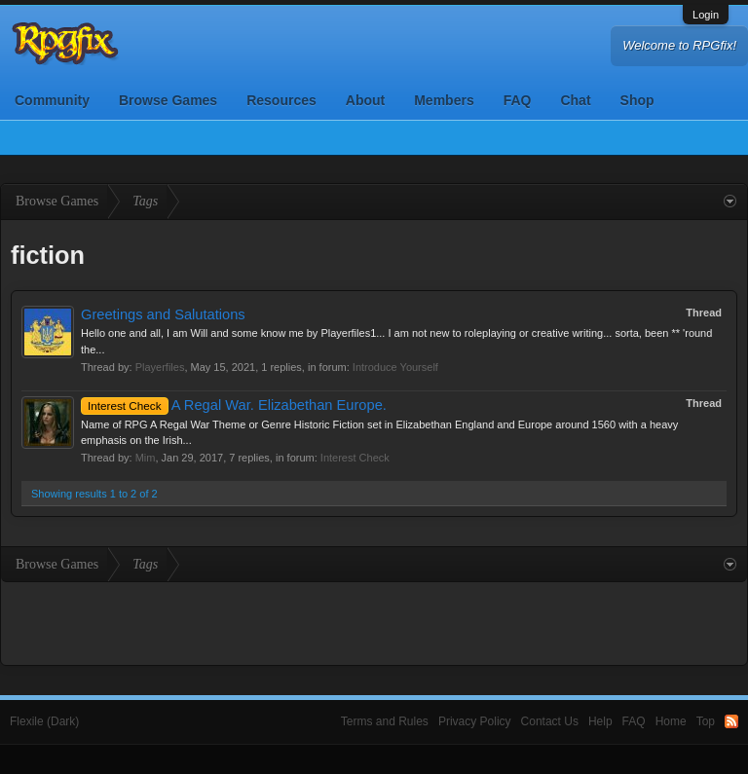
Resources (281, 100)
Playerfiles (160, 367)
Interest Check (355, 457)
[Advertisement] (374, 621)
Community (52, 100)
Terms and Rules (385, 721)
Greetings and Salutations (163, 314)
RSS (731, 721)
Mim (145, 457)
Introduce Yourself (395, 367)
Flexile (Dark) (44, 721)
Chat (575, 100)
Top (705, 721)
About (365, 100)
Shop (637, 100)
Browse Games (168, 100)
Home (671, 721)
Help (600, 721)
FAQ (518, 100)
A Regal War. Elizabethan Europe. (234, 405)
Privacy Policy (474, 721)
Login (705, 14)
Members (443, 100)
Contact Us (550, 721)
